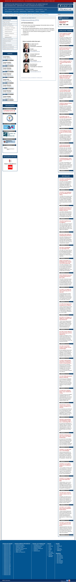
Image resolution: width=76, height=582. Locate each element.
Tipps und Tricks (6, 22)
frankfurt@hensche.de (9, 64)
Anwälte (45, 14)
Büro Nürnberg (60, 561)
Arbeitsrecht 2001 (7, 574)
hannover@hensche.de (9, 75)
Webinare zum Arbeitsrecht (8, 46)
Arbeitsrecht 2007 (7, 567)
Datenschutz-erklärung (59, 550)
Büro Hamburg (60, 557)
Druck (50, 547)
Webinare (37, 11)
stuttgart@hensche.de (9, 98)
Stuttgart (40, 14)
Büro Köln (59, 559)
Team (58, 547)
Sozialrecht (7, 35)
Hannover (21, 14)
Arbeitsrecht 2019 (7, 553)
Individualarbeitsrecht (9, 29)
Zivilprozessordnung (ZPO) (30, 20)
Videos (4, 43)
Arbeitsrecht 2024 (7, 547)
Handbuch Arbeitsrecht (20, 9)
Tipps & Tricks (16, 11)
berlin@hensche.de (8, 58)
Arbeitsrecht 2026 (7, 544)
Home (6, 9)
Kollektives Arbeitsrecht (9, 33)
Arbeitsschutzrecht (8, 31)
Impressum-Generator (8, 11)
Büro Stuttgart (59, 562)
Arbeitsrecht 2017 (7, 555)
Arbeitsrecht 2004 (7, 571)
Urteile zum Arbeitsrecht (39, 9)
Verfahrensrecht (8, 37)
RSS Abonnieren (6, 580)
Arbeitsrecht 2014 (7, 559)
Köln (26, 14)
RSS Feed (51, 552)
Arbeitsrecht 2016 (7, 556)
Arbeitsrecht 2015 (7, 558)
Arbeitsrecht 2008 (7, 566)
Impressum (59, 548)
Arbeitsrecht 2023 (7, 548)
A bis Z (50, 544)
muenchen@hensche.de (9, 87)
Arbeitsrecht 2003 (7, 572)
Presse (46, 9)
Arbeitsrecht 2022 (7, 549)
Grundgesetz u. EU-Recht (10, 27)
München (30, 14)
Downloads (51, 546)
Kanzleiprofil (42, 11)
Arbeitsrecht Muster (23, 11)
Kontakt (50, 549)
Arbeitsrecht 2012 (7, 561)
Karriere (50, 548)
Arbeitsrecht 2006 (7, 568)
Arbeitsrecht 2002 (7, 573)
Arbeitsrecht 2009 (7, 565)
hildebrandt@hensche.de (35, 61)
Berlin (6, 14)
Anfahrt (4, 60)
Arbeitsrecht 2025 (7, 546)
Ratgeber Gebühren (31, 11)
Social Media (51, 553)
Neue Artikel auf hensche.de (21, 548)
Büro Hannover (60, 558)
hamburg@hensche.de (9, 70)
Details (9, 60)
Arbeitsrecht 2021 (7, 550)
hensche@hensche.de (35, 51)
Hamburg (16, 14)
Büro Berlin (59, 554)
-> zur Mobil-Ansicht (7, 17)
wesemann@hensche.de (35, 71)
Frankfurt (10, 14)
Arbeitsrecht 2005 (7, 569)
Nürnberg (35, 14)
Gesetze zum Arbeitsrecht (29, 9)
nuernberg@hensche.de (9, 92)
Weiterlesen (63, 45)
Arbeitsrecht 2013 (7, 560)
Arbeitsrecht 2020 (7, 552)
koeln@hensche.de (8, 81)
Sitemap (50, 554)
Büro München (60, 560)
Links (50, 550)
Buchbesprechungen (20, 544)
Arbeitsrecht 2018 (7, 554)
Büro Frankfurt (60, 555)
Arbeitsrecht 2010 (7, 564)
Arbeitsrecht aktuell (11, 9)
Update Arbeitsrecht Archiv (8, 48)
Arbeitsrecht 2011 (7, 562)
